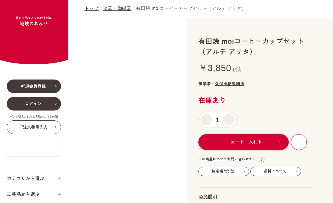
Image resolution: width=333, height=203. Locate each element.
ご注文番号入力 (33, 157)
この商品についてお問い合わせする (231, 160)
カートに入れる (243, 142)
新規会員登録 (33, 116)
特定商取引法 (223, 171)
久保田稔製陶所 (244, 84)
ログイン (33, 133)
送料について (275, 171)
